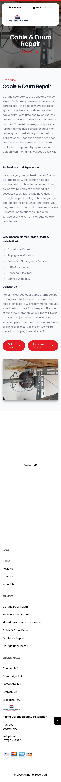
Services (8, 596)
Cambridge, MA (12, 676)
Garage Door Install (15, 646)
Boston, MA (10, 729)
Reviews (8, 569)
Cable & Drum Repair (16, 630)
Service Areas (11, 658)
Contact (8, 576)
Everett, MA (10, 692)
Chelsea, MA (10, 668)
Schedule (8, 584)
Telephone (9, 736)
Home (6, 550)
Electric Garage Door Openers (22, 622)
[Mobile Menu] (52, 19)
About (6, 561)
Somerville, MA (12, 684)
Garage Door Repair (15, 607)
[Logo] (17, 19)
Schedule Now (42, 7)
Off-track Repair (13, 638)
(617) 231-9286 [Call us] (12, 740)
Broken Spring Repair (16, 614)
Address (8, 725)
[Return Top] (57, 721)
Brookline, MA (11, 700)
